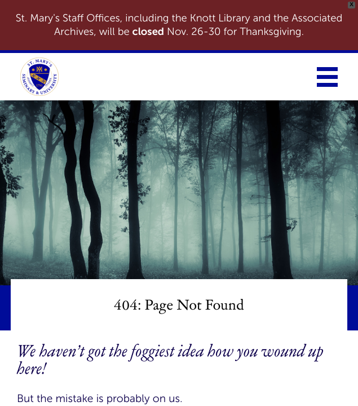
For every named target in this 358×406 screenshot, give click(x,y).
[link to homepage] (39, 77)
